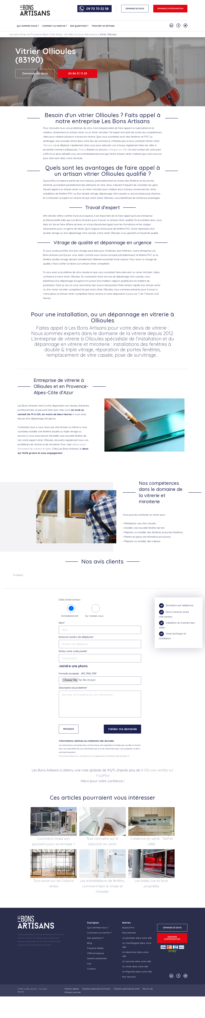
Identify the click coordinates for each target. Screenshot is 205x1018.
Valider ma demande (122, 729)
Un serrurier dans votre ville (136, 961)
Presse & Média (95, 948)
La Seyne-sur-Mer (117, 149)
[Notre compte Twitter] (185, 25)
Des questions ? (79, 26)
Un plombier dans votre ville (137, 937)
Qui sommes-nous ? (28, 26)
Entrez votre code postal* (73, 651)
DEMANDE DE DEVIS (135, 8)
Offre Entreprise (95, 953)
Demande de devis (35, 73)
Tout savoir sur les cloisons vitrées (53, 883)
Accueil (13, 34)
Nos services (129, 976)
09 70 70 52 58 (97, 9)
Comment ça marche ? (54, 26)
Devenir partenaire (97, 958)
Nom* (62, 622)
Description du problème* (73, 687)
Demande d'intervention (170, 8)
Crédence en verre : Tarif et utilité (151, 841)
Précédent (68, 729)
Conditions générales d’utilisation (96, 989)
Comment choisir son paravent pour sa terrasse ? (53, 841)
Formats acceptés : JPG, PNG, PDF (78, 673)
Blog (89, 943)
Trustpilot (18, 575)
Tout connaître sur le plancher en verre (102, 841)
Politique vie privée (73, 992)
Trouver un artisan (103, 26)
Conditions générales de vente (126, 989)
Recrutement (129, 932)
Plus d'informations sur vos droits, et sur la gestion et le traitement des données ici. (94, 756)
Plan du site (148, 989)
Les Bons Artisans (30, 989)
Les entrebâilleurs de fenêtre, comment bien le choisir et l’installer (102, 886)
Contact (91, 968)
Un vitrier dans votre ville (135, 966)
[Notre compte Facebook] (178, 25)
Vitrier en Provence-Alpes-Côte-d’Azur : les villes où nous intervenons (58, 34)
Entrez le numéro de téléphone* (76, 636)
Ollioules (48, 145)
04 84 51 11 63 (77, 73)
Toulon (82, 149)
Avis (89, 963)
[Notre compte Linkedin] (171, 25)
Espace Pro (128, 927)
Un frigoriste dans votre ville (137, 971)
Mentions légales (72, 989)
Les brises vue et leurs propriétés (151, 883)
